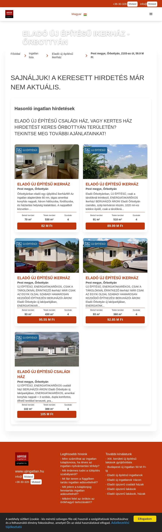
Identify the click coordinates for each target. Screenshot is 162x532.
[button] (79, 14)
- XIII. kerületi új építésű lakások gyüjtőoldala (121, 460)
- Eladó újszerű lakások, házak (126, 493)
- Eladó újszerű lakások (121, 489)
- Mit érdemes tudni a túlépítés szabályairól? (80, 472)
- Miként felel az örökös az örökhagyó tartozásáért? (77, 500)
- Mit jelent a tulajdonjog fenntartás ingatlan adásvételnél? (75, 490)
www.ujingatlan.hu (29, 471)
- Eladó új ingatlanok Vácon (123, 479)
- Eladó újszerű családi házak (125, 484)
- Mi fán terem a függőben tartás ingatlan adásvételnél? (79, 480)
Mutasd (132, 4)
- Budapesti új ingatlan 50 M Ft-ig (126, 468)
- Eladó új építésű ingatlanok (124, 475)
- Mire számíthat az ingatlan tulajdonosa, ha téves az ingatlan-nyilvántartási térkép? (79, 462)
